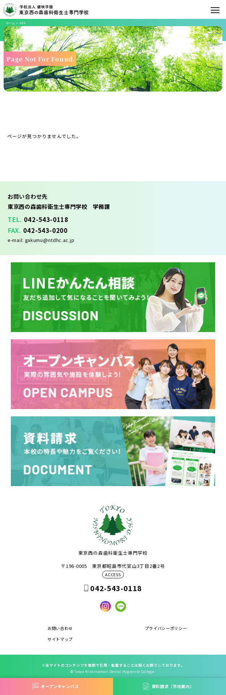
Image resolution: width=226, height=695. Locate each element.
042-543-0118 (46, 219)
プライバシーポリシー (166, 628)
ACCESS (113, 575)
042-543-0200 (45, 230)
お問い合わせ (60, 628)
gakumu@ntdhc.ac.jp (50, 240)
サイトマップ (60, 639)
